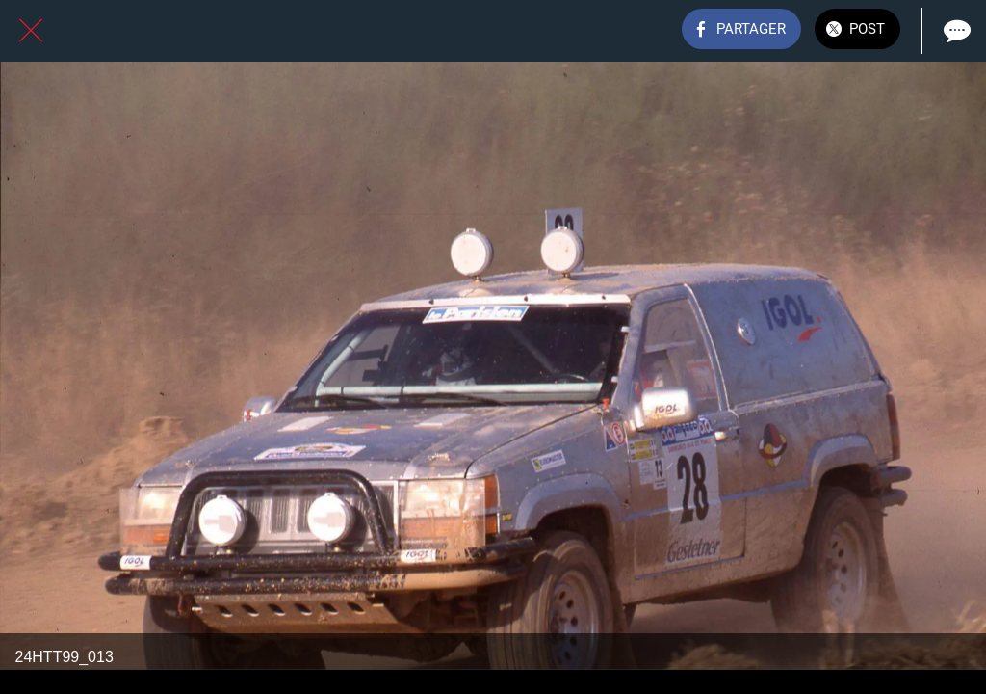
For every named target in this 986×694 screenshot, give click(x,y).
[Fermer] (30, 30)
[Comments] (955, 31)
